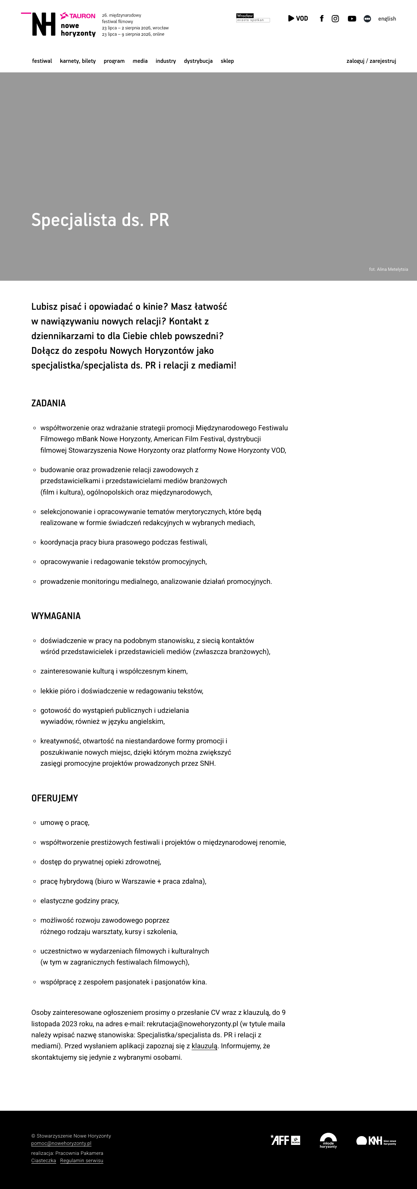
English (387, 18)
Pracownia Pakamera (79, 1153)
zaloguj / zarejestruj (371, 61)
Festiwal (42, 61)
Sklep (227, 61)
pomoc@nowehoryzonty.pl (61, 1143)
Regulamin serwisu (82, 1161)
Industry (166, 61)
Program (114, 61)
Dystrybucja (198, 61)
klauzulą (205, 1046)
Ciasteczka (43, 1161)
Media (140, 61)
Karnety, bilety (78, 61)
